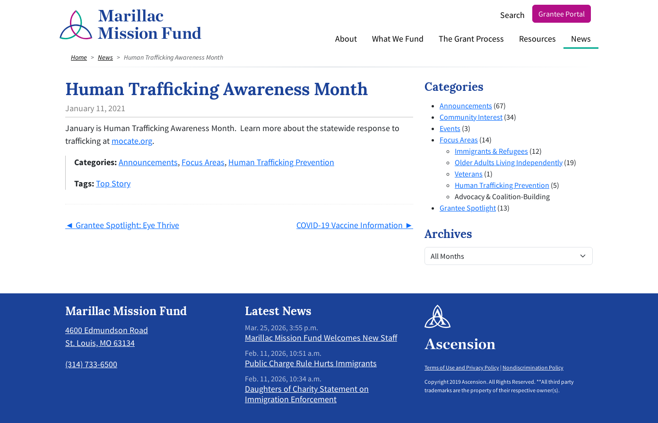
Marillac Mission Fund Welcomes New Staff (321, 337)
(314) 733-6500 (91, 364)
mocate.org (132, 140)
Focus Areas (203, 162)
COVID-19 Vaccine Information (349, 225)
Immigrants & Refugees (491, 151)
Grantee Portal (561, 13)
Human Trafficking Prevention (281, 162)
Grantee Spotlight (468, 207)
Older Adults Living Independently (509, 162)
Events (450, 128)
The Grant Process (471, 38)
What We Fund (398, 38)
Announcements (148, 162)
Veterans (469, 173)
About (346, 38)
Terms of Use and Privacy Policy (461, 367)
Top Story (113, 183)
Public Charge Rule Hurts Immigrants (311, 363)
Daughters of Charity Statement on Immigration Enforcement (307, 394)
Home (79, 57)
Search (512, 14)
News (581, 38)
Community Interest (471, 117)
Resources (537, 38)
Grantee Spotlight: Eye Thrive (127, 225)
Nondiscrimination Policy (532, 367)
